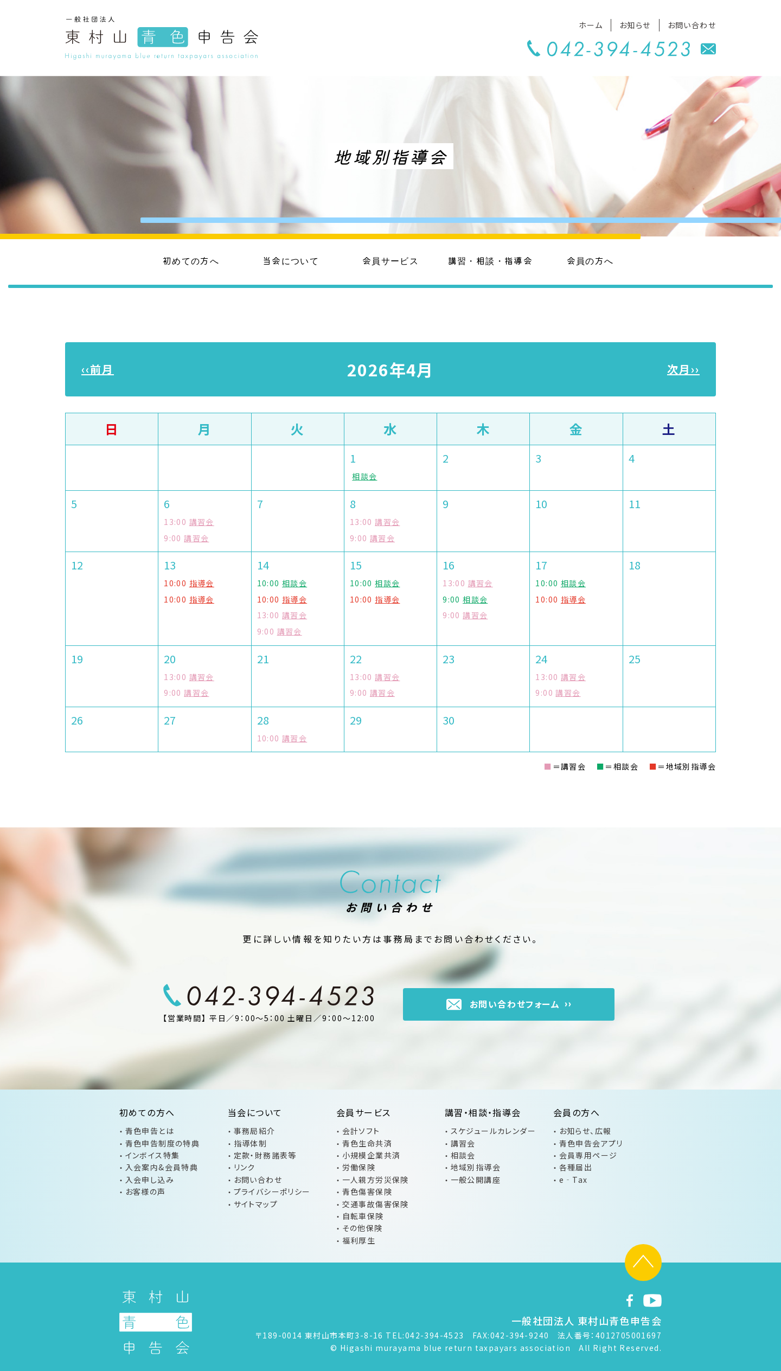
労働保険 (359, 1167)
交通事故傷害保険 (375, 1204)
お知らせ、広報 (585, 1130)
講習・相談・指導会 (490, 260)
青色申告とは (149, 1130)
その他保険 (362, 1227)
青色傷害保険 (367, 1191)
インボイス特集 (152, 1155)
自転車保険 (363, 1215)
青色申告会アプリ (591, 1143)
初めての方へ (191, 260)
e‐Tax (573, 1179)
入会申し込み (149, 1179)
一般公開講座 (476, 1179)
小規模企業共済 (371, 1155)
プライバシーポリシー (272, 1191)
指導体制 (250, 1143)
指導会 (201, 583)
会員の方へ (590, 260)
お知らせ (635, 25)
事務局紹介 (255, 1130)
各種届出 (576, 1167)
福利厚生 (359, 1240)
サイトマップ (256, 1204)
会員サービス (390, 260)
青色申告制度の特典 (162, 1143)
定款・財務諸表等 (265, 1155)
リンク (244, 1167)
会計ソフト (361, 1130)
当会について (291, 260)
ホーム (591, 25)
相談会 (364, 476)
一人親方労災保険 (375, 1179)
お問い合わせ (692, 25)
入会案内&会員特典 (162, 1167)
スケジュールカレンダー (493, 1130)
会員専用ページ (588, 1155)
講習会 (201, 521)
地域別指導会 (476, 1167)
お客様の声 (145, 1191)
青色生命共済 (367, 1143)
